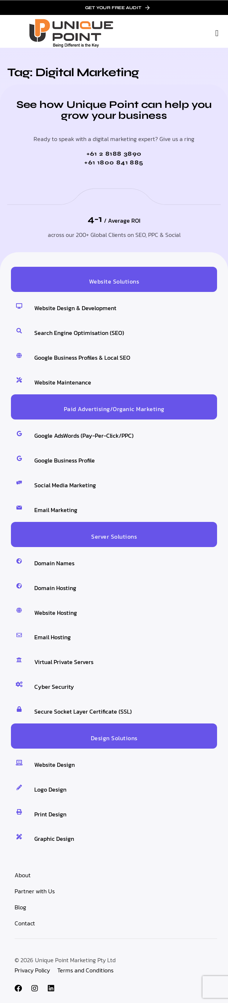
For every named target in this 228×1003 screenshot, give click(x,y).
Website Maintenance (62, 382)
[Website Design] (19, 762)
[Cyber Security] (19, 684)
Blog (20, 907)
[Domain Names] (19, 561)
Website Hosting (55, 612)
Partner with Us (35, 891)
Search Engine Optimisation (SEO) (79, 332)
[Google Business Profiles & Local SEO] (19, 355)
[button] (217, 33)
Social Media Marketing (65, 485)
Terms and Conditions (85, 970)
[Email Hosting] (19, 635)
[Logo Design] (19, 787)
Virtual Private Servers (63, 661)
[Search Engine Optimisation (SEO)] (19, 331)
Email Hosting (52, 637)
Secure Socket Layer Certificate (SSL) (83, 711)
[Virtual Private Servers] (19, 660)
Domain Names (54, 563)
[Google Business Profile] (19, 458)
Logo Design (50, 789)
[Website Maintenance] (19, 380)
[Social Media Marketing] (19, 483)
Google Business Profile (64, 460)
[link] (114, 7)
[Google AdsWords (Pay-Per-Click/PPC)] (19, 433)
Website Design (54, 764)
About (23, 875)
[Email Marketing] (19, 507)
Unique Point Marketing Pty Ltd (75, 960)
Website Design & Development (75, 308)
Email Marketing (55, 510)
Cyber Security (54, 686)
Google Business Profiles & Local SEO (82, 357)
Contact (25, 923)
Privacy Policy (32, 970)
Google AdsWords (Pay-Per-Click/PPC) (84, 435)
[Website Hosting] (19, 610)
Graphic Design (54, 838)
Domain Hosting (55, 588)
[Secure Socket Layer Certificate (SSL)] (19, 709)
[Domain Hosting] (19, 586)
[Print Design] (19, 812)
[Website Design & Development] (19, 306)
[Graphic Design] (19, 836)
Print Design (50, 814)
